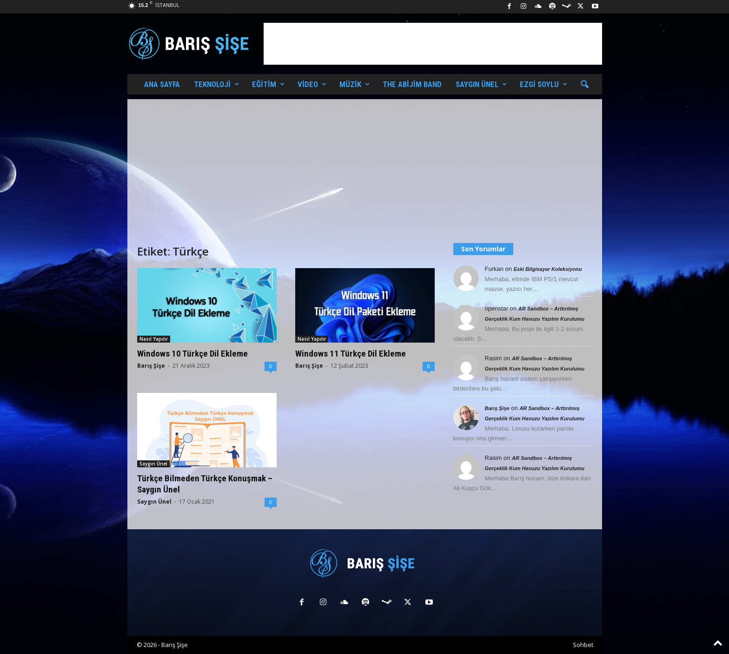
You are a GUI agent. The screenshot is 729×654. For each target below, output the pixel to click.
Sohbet (583, 645)
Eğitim (268, 84)
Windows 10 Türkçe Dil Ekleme (192, 353)
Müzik (354, 84)
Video (312, 84)
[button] (584, 84)
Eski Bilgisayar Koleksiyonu (548, 269)
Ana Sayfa (162, 84)
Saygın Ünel (481, 84)
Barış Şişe (151, 366)
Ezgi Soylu (543, 84)
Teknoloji (216, 84)
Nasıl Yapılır (153, 339)
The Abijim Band (412, 84)
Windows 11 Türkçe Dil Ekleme (350, 353)
